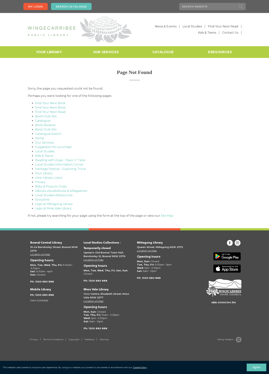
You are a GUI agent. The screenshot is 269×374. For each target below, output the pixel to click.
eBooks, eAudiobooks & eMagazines (61, 191)
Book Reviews (45, 125)
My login (35, 6)
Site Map (167, 215)
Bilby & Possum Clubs (51, 186)
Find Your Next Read (223, 26)
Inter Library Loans (48, 177)
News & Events (165, 26)
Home (39, 138)
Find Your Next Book (50, 103)
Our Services (106, 52)
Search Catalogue (71, 6)
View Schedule (39, 300)
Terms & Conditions (53, 339)
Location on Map (40, 254)
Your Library (49, 52)
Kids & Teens (207, 32)
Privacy (40, 182)
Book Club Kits (46, 116)
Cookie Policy (140, 367)
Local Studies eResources (53, 195)
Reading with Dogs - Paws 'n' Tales (60, 160)
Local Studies (192, 26)
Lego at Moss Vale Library (53, 208)
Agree (256, 367)
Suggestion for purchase (53, 147)
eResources (220, 52)
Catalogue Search (48, 134)
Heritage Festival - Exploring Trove (60, 169)
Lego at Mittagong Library (54, 204)
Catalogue (163, 52)
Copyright (74, 339)
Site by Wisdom (225, 339)
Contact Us (230, 32)
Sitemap (104, 339)
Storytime (42, 199)
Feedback (90, 339)
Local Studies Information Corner (59, 164)
